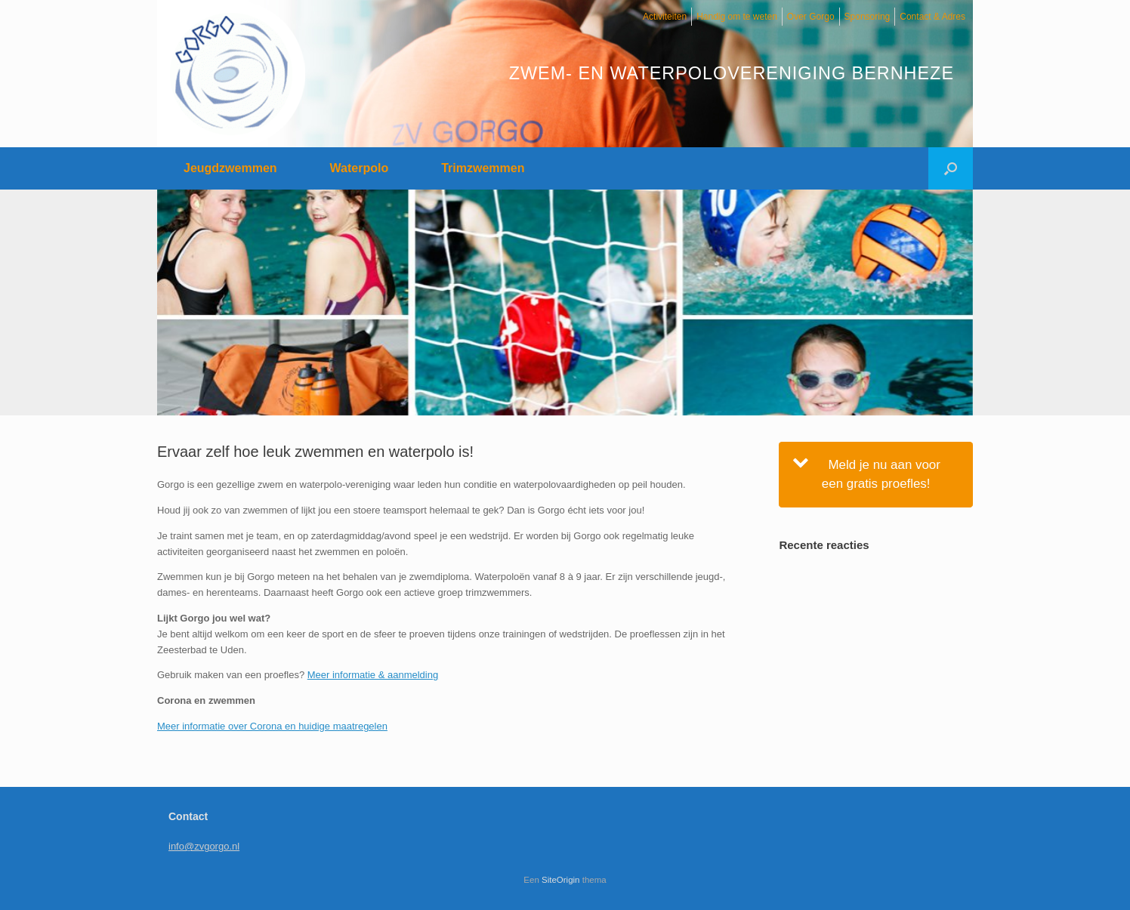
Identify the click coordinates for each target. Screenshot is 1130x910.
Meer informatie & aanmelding (372, 674)
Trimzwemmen (482, 168)
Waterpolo (359, 168)
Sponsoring (867, 16)
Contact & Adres (932, 16)
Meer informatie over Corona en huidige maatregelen (272, 726)
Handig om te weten (736, 16)
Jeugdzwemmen (230, 168)
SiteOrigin (561, 879)
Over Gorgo (811, 16)
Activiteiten (665, 16)
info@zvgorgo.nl (203, 846)
